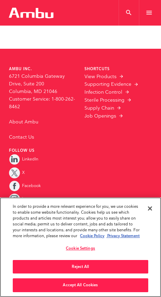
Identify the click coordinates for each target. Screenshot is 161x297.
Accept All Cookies (80, 285)
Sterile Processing (104, 100)
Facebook (25, 185)
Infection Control (103, 92)
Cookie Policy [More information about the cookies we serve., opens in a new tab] (92, 236)
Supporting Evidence (107, 84)
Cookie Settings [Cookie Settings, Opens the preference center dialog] (80, 248)
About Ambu (23, 122)
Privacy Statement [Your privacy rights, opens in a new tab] (123, 236)
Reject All (80, 266)
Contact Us (21, 137)
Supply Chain (99, 108)
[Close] (150, 208)
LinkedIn (23, 159)
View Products (100, 77)
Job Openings (100, 116)
